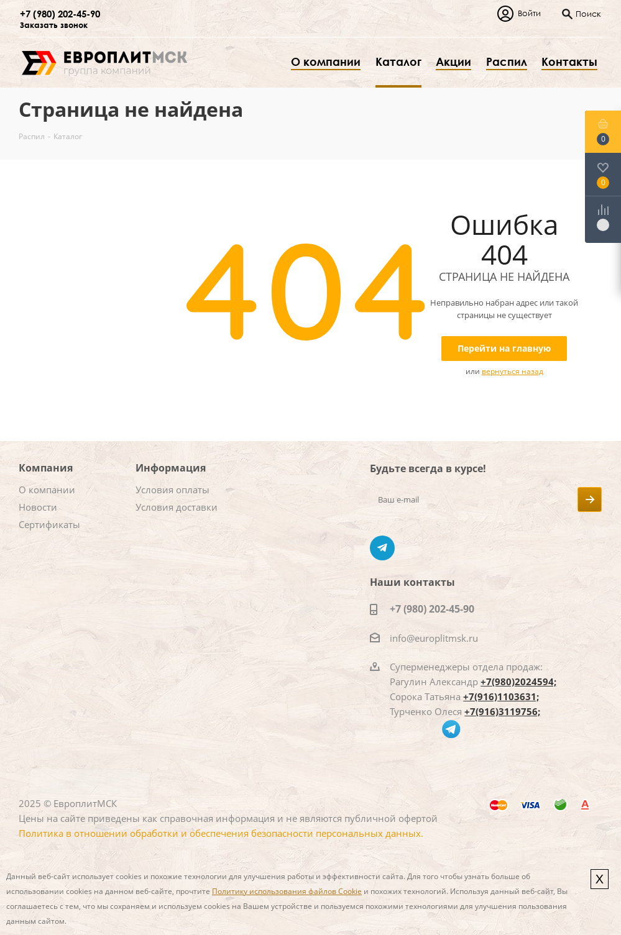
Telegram (382, 548)
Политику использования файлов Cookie (287, 891)
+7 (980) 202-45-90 (60, 13)
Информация (171, 468)
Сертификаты (49, 524)
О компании (47, 489)
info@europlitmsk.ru (434, 638)
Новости (38, 507)
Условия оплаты (172, 489)
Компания (46, 468)
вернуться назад (512, 371)
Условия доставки (177, 507)
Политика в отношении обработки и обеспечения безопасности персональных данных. (221, 833)
